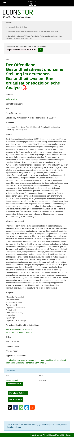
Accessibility (60, 435)
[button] (10, 407)
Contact (33, 435)
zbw (32, 4)
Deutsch (68, 435)
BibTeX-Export (15, 399)
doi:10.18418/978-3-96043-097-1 (19, 330)
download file (14, 384)
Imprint (39, 435)
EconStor (9, 22)
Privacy (45, 435)
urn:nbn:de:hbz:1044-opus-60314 (19, 332)
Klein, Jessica (11, 99)
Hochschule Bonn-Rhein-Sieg (17, 27)
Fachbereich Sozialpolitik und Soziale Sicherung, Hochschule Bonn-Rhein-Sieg (33, 31)
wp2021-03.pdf (12, 380)
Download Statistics (18, 393)
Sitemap (52, 435)
